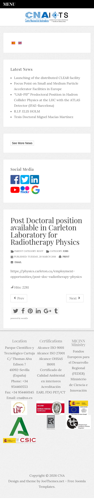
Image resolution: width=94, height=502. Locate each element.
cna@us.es (24, 398)
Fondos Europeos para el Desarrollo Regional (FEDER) (78, 362)
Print (64, 256)
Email (16, 262)
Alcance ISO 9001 (51, 347)
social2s (24, 318)
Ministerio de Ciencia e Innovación (78, 384)
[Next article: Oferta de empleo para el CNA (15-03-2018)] (75, 298)
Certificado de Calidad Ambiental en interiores (51, 375)
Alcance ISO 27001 (51, 353)
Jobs (65, 251)
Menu (9, 4)
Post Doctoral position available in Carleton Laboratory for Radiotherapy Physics (46, 231)
